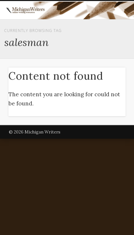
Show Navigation (108, 58)
